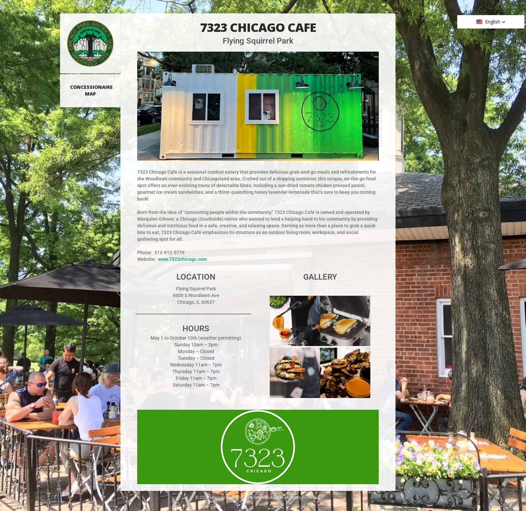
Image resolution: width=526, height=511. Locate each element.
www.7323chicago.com (182, 259)
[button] (491, 22)
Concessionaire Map (91, 90)
